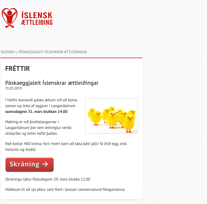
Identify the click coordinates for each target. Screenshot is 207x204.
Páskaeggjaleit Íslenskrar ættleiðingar (53, 52)
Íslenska (8, 52)
